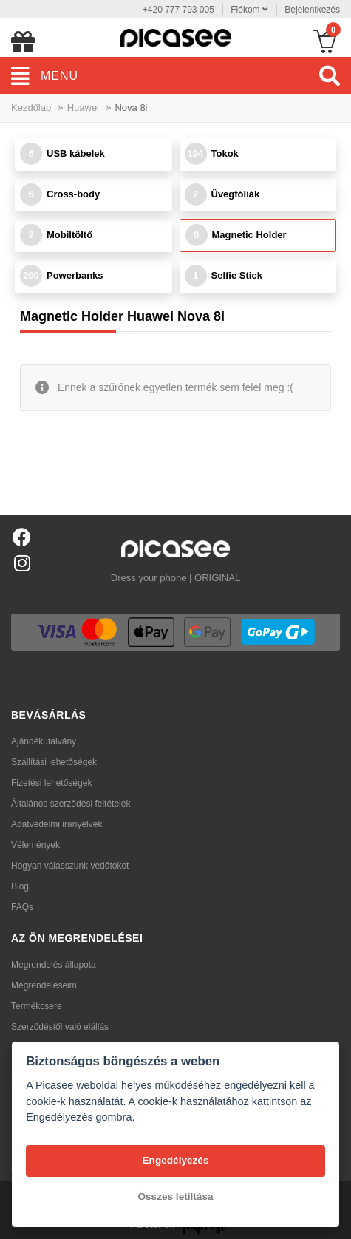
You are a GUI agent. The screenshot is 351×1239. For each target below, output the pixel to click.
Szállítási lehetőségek (54, 762)
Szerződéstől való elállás (60, 1027)
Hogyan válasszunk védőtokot (70, 865)
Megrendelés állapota (53, 965)
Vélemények (35, 845)
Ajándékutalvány (43, 741)
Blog (20, 886)
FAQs (22, 907)
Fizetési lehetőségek (51, 783)
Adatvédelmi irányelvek (56, 824)
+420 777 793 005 (178, 9)
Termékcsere (36, 1006)
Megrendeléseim (44, 985)
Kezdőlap (31, 107)
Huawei (83, 107)
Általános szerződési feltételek (70, 803)
